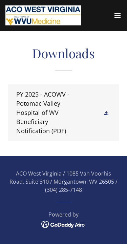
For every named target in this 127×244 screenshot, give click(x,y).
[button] (117, 15)
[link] (43, 15)
